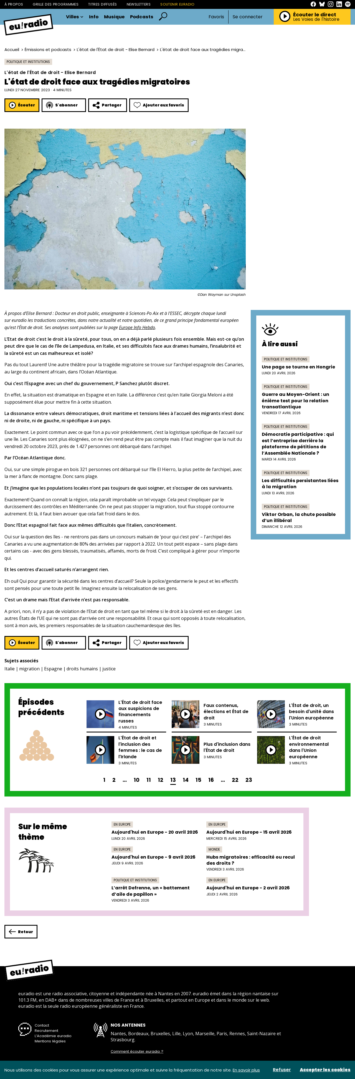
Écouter (22, 105)
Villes (74, 17)
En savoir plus (246, 1070)
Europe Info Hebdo (137, 327)
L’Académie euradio (53, 1036)
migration (29, 669)
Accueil (11, 49)
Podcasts (141, 17)
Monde (214, 849)
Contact (42, 1025)
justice (109, 669)
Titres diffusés (102, 4)
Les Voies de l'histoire (316, 19)
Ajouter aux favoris (159, 105)
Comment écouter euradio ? (137, 1051)
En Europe (122, 824)
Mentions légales (50, 1041)
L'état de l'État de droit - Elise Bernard (115, 49)
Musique (114, 17)
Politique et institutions (28, 61)
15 (198, 780)
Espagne (53, 669)
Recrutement (46, 1030)
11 (148, 780)
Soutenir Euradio (177, 4)
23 (248, 780)
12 (160, 780)
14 (186, 780)
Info (93, 17)
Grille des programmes (55, 4)
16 (211, 780)
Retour (21, 931)
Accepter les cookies (325, 1070)
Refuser (282, 1070)
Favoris (216, 17)
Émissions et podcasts (48, 49)
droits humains (82, 669)
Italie (9, 669)
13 (173, 780)
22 (235, 780)
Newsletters (139, 4)
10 (137, 780)
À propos (13, 4)
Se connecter (248, 17)
